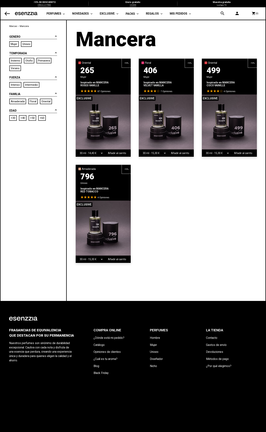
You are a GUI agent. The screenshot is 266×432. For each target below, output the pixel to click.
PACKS (130, 13)
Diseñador (156, 359)
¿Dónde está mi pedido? (109, 338)
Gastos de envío (216, 345)
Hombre (155, 338)
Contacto (211, 338)
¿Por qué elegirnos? (218, 366)
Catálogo (99, 345)
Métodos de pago (217, 359)
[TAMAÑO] (89, 153)
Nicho (153, 366)
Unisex (154, 352)
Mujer (153, 345)
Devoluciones (214, 352)
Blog (96, 366)
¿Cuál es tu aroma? (105, 359)
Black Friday (101, 373)
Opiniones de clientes (107, 352)
